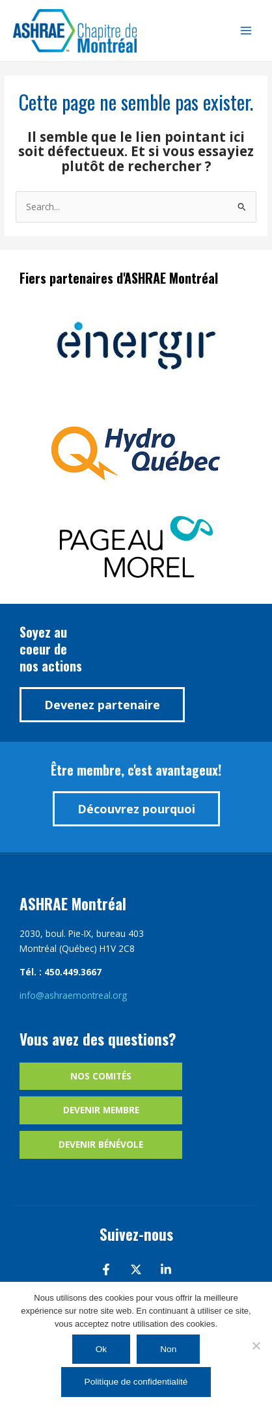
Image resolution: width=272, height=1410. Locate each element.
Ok (101, 1349)
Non (168, 1349)
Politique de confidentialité (136, 1382)
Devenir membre (101, 1110)
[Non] (255, 1345)
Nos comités (100, 1076)
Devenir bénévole (101, 1144)
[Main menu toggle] (246, 31)
